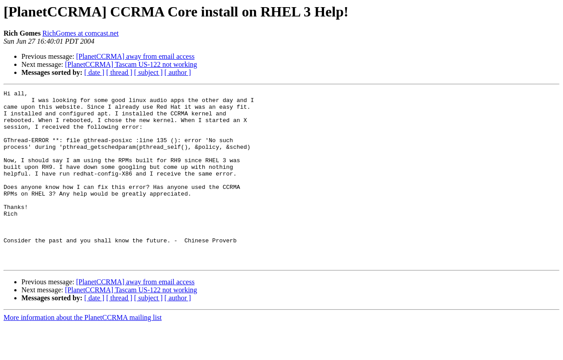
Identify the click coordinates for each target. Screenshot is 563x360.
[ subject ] (148, 72)
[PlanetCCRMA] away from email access (135, 56)
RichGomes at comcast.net (80, 33)
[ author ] (177, 72)
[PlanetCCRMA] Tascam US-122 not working (131, 64)
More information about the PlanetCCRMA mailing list (83, 352)
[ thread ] (119, 72)
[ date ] (94, 72)
